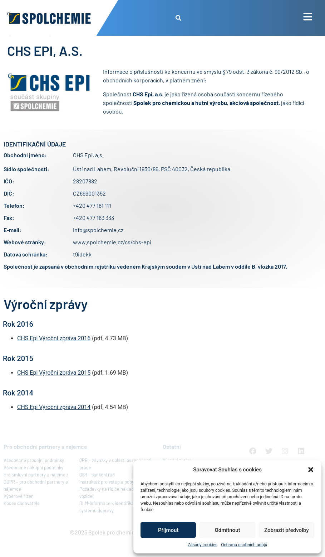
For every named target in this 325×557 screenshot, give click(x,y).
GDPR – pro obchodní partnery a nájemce (36, 501)
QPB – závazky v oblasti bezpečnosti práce (115, 480)
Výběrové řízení (19, 512)
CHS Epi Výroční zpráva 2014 (53, 423)
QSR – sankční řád (97, 491)
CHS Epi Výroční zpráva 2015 (53, 389)
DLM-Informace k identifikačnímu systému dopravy (112, 523)
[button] (310, 469)
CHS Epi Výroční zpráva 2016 (53, 354)
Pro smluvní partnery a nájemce (36, 491)
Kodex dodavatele (22, 520)
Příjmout (168, 530)
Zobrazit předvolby (286, 530)
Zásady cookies (202, 544)
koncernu (184, 88)
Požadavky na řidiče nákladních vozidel (110, 509)
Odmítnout (227, 530)
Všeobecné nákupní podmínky (33, 484)
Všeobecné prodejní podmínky (34, 477)
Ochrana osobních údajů (244, 544)
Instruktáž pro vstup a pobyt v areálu (116, 498)
